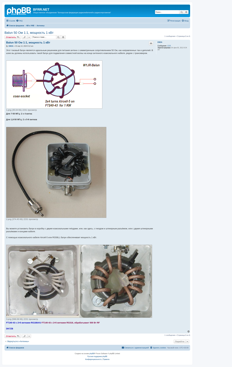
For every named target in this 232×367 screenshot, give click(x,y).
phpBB (91, 353)
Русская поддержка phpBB (97, 356)
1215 (169, 46)
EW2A (160, 42)
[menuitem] (19, 21)
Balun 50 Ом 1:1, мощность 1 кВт (29, 32)
